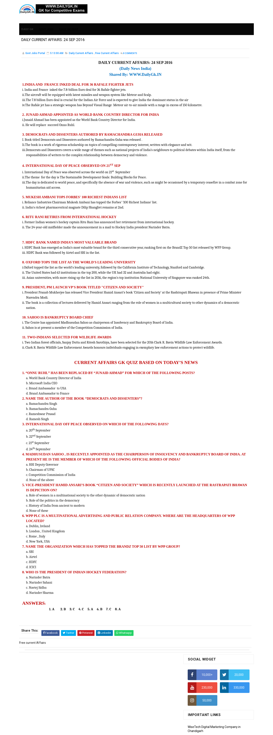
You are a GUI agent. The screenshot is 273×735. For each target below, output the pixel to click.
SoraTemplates (127, 729)
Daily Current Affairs (81, 54)
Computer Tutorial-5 (201, 403)
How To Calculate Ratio (203, 137)
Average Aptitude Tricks (204, 188)
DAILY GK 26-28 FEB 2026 (225, 249)
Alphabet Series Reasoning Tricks (210, 129)
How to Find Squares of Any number (212, 121)
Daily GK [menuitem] (27, 26)
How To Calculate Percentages (208, 171)
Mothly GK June (198, 322)
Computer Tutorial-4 (201, 396)
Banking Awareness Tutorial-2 (208, 440)
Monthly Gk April (198, 334)
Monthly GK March (200, 340)
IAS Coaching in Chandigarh (206, 205)
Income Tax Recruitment (204, 196)
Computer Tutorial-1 (201, 378)
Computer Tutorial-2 (201, 384)
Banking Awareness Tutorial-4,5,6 (210, 453)
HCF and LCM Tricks (201, 179)
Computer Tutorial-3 (201, 390)
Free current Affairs (107, 54)
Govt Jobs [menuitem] (46, 26)
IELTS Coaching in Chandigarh (207, 209)
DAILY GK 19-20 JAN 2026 (225, 280)
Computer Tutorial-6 (201, 409)
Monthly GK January (201, 353)
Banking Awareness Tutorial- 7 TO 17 (213, 459)
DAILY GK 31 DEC (199, 298)
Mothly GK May (198, 328)
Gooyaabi (165, 729)
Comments (130, 54)
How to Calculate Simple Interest (209, 163)
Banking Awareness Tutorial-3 (208, 446)
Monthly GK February (201, 346)
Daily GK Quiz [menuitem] (68, 26)
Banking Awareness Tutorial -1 (208, 434)
